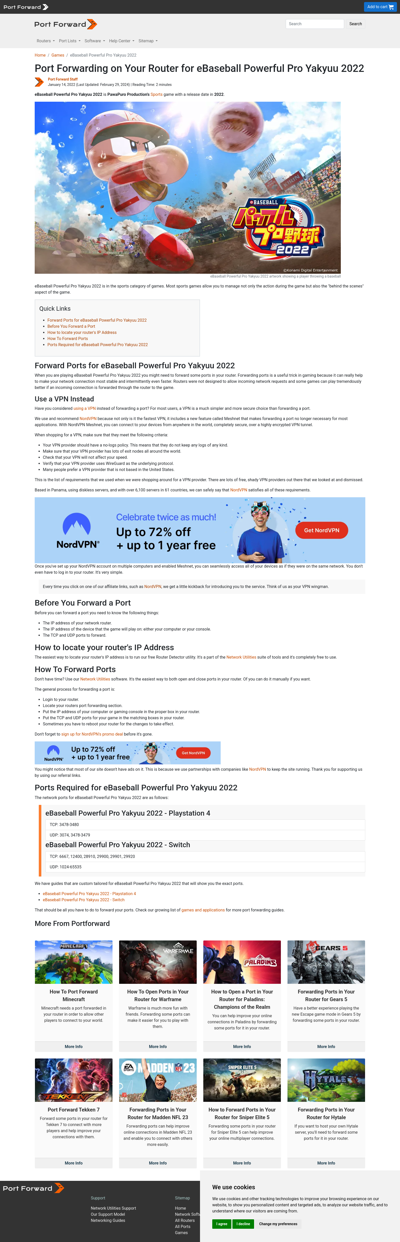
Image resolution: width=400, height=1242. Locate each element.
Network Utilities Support (113, 1208)
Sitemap (182, 1198)
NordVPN (88, 418)
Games (58, 55)
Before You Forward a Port (71, 326)
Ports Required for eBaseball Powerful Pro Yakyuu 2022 (97, 344)
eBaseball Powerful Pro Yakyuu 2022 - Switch (83, 899)
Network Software (191, 1214)
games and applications (203, 910)
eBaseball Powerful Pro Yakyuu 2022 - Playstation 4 (89, 893)
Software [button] (93, 40)
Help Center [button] (120, 40)
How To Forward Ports (67, 338)
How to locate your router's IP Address (82, 332)
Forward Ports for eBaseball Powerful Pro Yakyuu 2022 (97, 320)
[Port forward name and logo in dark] (66, 24)
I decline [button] (243, 1224)
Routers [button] (44, 40)
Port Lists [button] (68, 40)
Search (355, 23)
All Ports (183, 1226)
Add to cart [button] (380, 7)
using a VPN (84, 408)
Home (40, 55)
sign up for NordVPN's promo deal (92, 734)
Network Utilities (241, 657)
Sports (156, 94)
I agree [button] (221, 1224)
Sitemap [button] (147, 40)
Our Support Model (108, 1214)
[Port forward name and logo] (26, 6)
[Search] (315, 24)
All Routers (185, 1220)
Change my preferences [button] (278, 1224)
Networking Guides (108, 1220)
